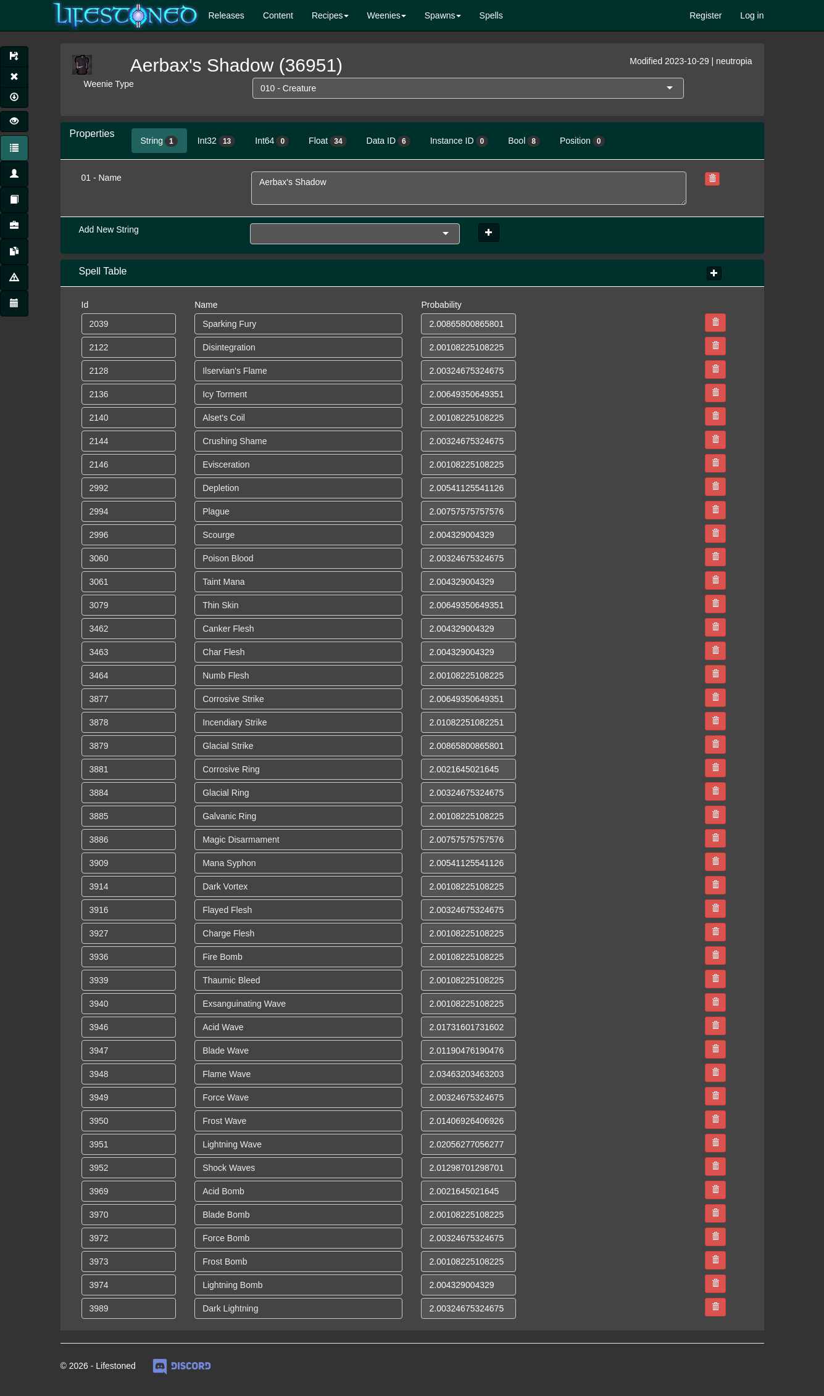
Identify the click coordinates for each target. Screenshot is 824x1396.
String (159, 141)
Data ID (388, 141)
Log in (752, 15)
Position (583, 141)
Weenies (384, 15)
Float (327, 141)
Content (278, 15)
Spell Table (103, 271)
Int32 (217, 141)
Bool (524, 141)
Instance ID (459, 141)
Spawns (440, 15)
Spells (491, 15)
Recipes (327, 15)
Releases (226, 15)
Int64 (272, 141)
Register (705, 15)
